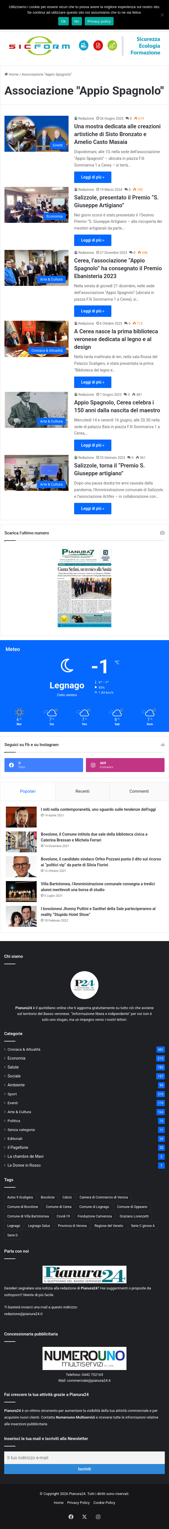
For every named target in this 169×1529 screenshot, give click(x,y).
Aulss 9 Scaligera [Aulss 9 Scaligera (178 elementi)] (20, 1197)
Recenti (83, 791)
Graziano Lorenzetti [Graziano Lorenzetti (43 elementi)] (134, 1216)
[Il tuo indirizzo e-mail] (84, 1457)
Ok (63, 21)
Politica (14, 1120)
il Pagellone (18, 1147)
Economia (16, 1058)
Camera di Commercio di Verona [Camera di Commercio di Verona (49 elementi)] (104, 1197)
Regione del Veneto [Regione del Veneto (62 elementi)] (109, 1226)
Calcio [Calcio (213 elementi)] (67, 1197)
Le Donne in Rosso (24, 1165)
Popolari (28, 791)
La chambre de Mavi (26, 1156)
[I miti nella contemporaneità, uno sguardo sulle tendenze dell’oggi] (21, 817)
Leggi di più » (92, 177)
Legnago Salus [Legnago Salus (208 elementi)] (39, 1226)
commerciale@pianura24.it (89, 1380)
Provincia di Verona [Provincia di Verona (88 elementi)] (72, 1226)
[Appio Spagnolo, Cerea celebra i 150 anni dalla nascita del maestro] (36, 410)
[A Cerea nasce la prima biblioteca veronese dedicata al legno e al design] (36, 339)
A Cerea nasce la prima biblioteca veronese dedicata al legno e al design (116, 339)
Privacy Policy (78, 1503)
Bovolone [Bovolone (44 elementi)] (48, 1197)
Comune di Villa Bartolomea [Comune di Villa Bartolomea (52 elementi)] (28, 1216)
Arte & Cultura (19, 1112)
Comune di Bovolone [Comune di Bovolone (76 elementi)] (22, 1207)
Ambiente (16, 1085)
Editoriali (15, 1138)
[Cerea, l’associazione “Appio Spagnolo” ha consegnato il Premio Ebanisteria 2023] (36, 268)
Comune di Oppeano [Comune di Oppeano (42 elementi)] (132, 1207)
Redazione (86, 118)
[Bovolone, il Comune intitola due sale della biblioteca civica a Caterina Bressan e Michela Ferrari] (21, 841)
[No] (162, 15)
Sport (12, 1094)
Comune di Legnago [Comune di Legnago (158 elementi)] (94, 1207)
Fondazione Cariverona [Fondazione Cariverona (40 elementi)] (95, 1216)
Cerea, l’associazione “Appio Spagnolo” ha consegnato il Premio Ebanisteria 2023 (118, 268)
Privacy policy (99, 21)
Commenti (139, 791)
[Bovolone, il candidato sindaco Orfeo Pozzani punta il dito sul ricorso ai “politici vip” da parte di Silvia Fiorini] (21, 866)
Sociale (14, 1076)
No (76, 21)
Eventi (13, 1103)
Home (11, 74)
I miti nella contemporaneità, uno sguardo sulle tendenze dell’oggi (98, 809)
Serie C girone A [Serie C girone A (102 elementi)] (143, 1226)
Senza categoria (21, 1129)
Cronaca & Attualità (24, 1049)
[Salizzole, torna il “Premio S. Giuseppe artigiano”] (36, 473)
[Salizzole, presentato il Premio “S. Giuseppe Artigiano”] (36, 205)
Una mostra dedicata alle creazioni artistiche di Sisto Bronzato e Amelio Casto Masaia (117, 134)
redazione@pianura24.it (23, 1314)
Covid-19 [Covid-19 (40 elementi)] (63, 1216)
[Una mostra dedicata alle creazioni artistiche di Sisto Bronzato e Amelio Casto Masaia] (36, 134)
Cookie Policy (104, 1503)
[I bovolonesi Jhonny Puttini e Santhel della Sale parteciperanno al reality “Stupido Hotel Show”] (21, 916)
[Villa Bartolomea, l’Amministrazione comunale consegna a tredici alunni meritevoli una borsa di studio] (21, 891)
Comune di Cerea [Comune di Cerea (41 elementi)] (58, 1207)
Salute (13, 1067)
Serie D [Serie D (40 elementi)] (12, 1235)
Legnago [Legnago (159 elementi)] (13, 1226)
